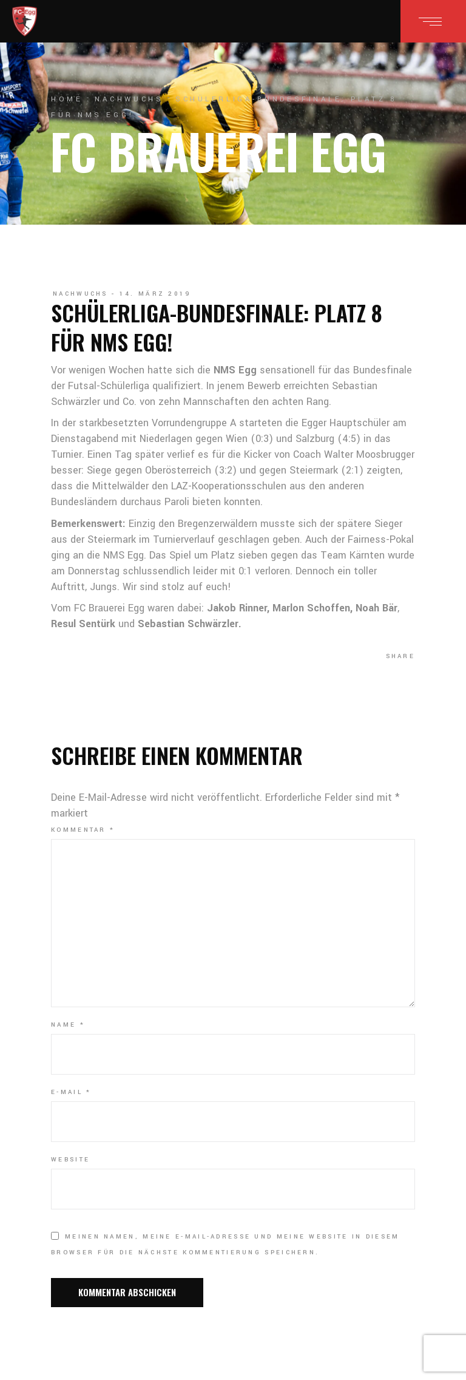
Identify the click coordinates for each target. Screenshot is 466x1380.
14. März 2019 (155, 294)
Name (68, 1024)
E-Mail (71, 1092)
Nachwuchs (129, 99)
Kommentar (83, 830)
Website (70, 1159)
